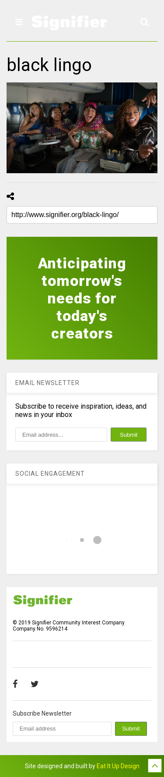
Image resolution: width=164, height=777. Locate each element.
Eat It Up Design (118, 766)
